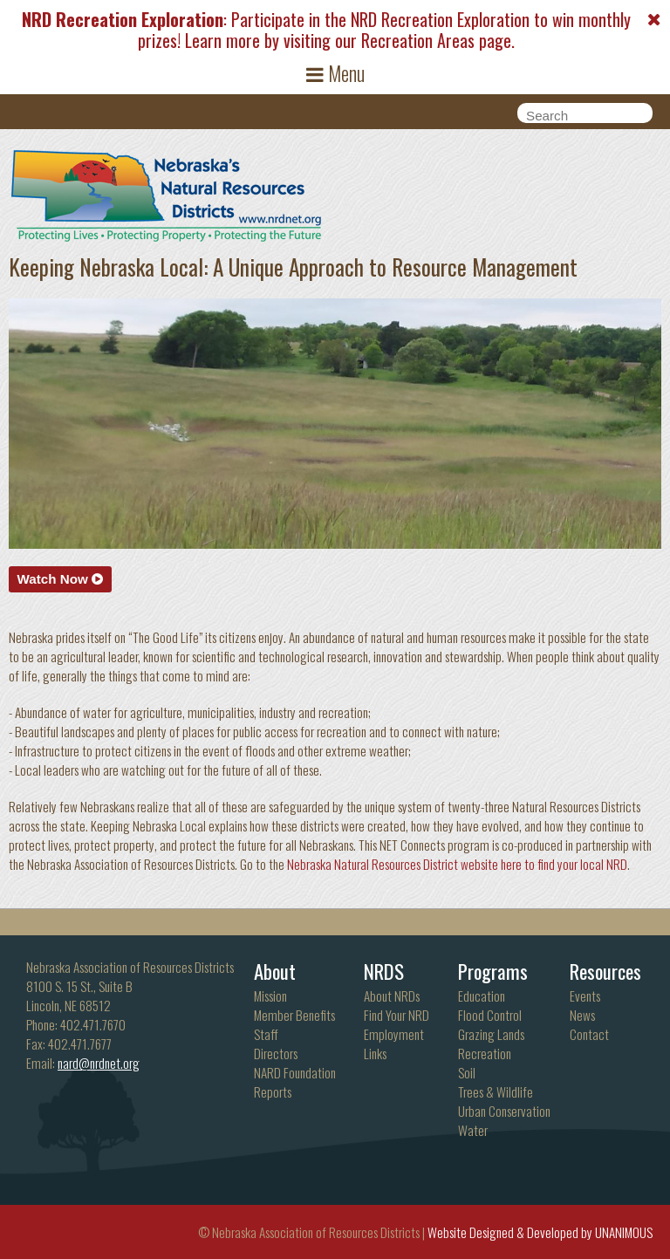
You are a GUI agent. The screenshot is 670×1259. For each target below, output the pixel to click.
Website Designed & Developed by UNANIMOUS (540, 1232)
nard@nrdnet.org (99, 1062)
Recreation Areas (418, 40)
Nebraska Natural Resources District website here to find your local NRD (457, 863)
